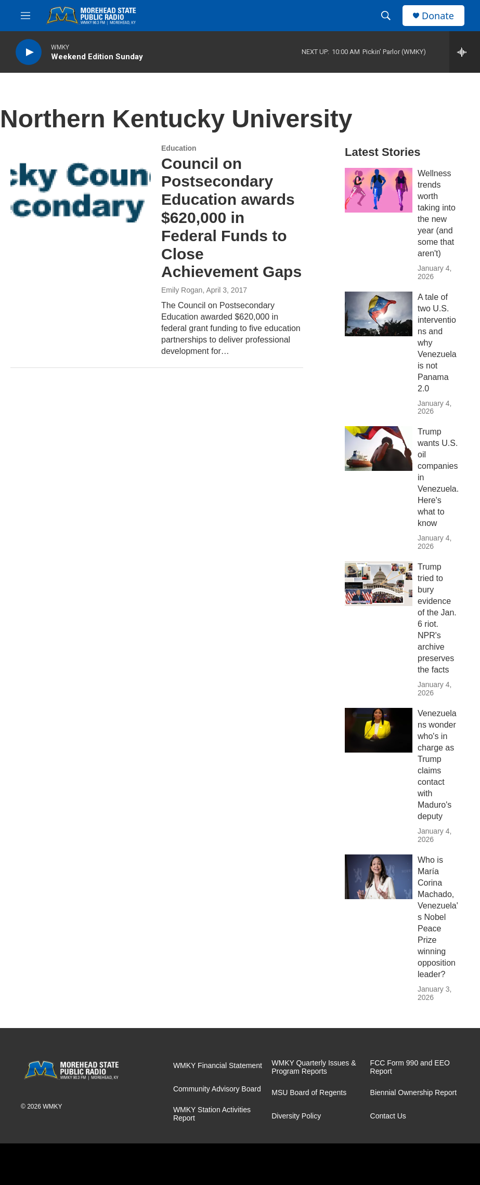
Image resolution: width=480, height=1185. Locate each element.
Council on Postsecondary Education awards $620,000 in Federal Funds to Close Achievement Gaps (231, 218)
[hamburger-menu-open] (25, 15)
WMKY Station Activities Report (212, 1114)
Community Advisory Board (217, 1089)
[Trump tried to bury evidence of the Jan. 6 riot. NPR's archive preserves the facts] (378, 583)
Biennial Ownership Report (413, 1093)
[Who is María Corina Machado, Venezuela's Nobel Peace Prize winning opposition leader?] (378, 876)
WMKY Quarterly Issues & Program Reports (313, 1067)
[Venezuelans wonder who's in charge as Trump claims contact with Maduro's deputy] (378, 730)
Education (179, 148)
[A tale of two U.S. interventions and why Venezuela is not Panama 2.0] (378, 314)
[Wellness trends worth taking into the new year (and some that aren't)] (378, 190)
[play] (28, 52)
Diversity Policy (296, 1116)
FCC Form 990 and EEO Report (410, 1067)
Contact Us (388, 1116)
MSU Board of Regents (308, 1093)
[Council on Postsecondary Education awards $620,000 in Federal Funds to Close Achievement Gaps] (80, 183)
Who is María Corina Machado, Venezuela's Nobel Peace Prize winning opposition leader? (438, 917)
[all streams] (464, 52)
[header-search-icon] (386, 15)
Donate (438, 15)
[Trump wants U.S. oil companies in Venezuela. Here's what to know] (378, 448)
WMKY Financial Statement (217, 1066)
